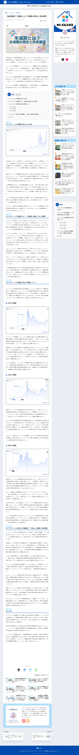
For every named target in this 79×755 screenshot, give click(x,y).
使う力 (62, 2)
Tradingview (45, 154)
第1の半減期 (13, 106)
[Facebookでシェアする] (24, 670)
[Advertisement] (27, 653)
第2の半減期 (13, 108)
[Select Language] (70, 1)
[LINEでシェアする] (36, 670)
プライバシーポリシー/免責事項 (41, 751)
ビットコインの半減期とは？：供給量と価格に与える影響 (23, 101)
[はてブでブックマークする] (30, 670)
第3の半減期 (13, 110)
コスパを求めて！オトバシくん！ (18, 2)
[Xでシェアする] (19, 670)
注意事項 (27, 25)
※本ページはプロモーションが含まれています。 (39, 6)
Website (28, 723)
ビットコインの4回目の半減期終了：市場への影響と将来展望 (23, 114)
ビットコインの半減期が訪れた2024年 (18, 98)
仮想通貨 (43, 675)
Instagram (24, 723)
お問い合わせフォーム (54, 751)
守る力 (57, 2)
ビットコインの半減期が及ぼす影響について (19, 104)
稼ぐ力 (52, 2)
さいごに (11, 117)
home (48, 2)
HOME (39, 748)
